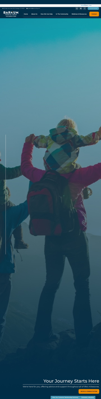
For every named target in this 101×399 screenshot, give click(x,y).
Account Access (93, 4)
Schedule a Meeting (88, 397)
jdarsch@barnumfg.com (33, 4)
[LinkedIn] (76, 4)
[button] (26, 9)
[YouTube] (80, 4)
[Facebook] (84, 4)
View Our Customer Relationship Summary (65, 397)
